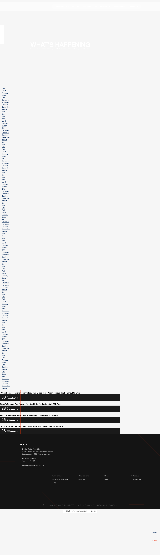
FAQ (54, 524)
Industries (70, 7)
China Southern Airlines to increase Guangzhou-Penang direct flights (31, 468)
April (3, 124)
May (3, 121)
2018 (4, 338)
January (5, 97)
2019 (4, 306)
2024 (4, 134)
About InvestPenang (117, 7)
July (3, 116)
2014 (4, 415)
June (4, 119)
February (5, 95)
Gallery (106, 521)
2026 (4, 89)
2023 (4, 169)
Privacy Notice (136, 521)
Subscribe (154, 529)
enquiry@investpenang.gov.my (33, 507)
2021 (4, 238)
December (6, 103)
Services (81, 521)
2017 (4, 372)
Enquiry (154, 537)
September (6, 111)
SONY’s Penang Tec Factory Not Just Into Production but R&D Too (30, 445)
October (5, 108)
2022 (4, 203)
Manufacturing (83, 517)
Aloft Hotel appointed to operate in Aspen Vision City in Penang (29, 456)
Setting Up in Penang (84, 7)
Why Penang (59, 7)
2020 (4, 272)
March (4, 92)
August (4, 113)
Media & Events (101, 7)
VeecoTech (113, 546)
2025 (4, 100)
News (106, 517)
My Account (135, 517)
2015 (4, 402)
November (6, 105)
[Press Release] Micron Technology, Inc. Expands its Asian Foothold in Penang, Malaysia (40, 433)
